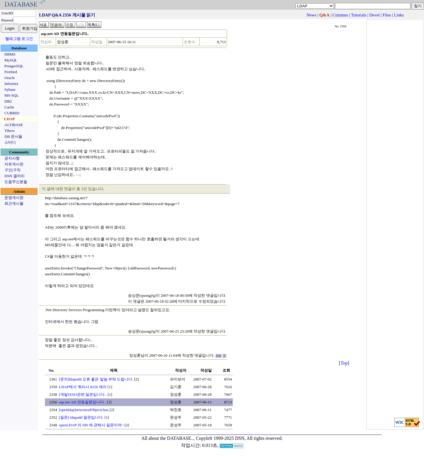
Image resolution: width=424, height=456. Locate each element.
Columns (340, 15)
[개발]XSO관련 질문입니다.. (83, 394)
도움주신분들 (15, 182)
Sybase (10, 89)
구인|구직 (12, 170)
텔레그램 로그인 (19, 38)
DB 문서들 (13, 136)
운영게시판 (13, 197)
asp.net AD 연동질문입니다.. (82, 402)
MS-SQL (11, 95)
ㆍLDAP (7, 119)
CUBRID (11, 113)
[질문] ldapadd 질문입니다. (81, 417)
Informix (11, 83)
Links (399, 15)
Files (387, 15)
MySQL (10, 60)
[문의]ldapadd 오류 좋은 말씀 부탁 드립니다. (96, 379)
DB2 (8, 101)
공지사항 (12, 158)
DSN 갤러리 (14, 176)
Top (344, 363)
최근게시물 (13, 203)
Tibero (9, 130)
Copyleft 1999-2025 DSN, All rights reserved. (239, 438)
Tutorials (358, 15)
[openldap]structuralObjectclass (84, 410)
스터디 (10, 142)
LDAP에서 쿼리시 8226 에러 (83, 387)
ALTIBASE (13, 125)
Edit (218, 355)
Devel (374, 15)
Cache (9, 107)
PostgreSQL (13, 66)
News (311, 15)
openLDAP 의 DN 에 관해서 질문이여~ (91, 425)
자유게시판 (13, 164)
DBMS (10, 54)
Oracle (9, 78)
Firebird (10, 72)
